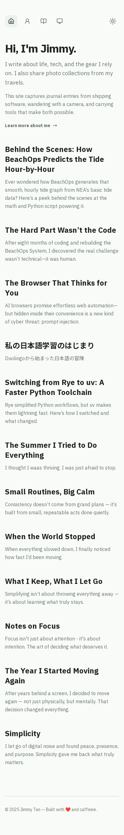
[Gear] (59, 21)
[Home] (11, 21)
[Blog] (43, 21)
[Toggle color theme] (113, 21)
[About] (27, 21)
